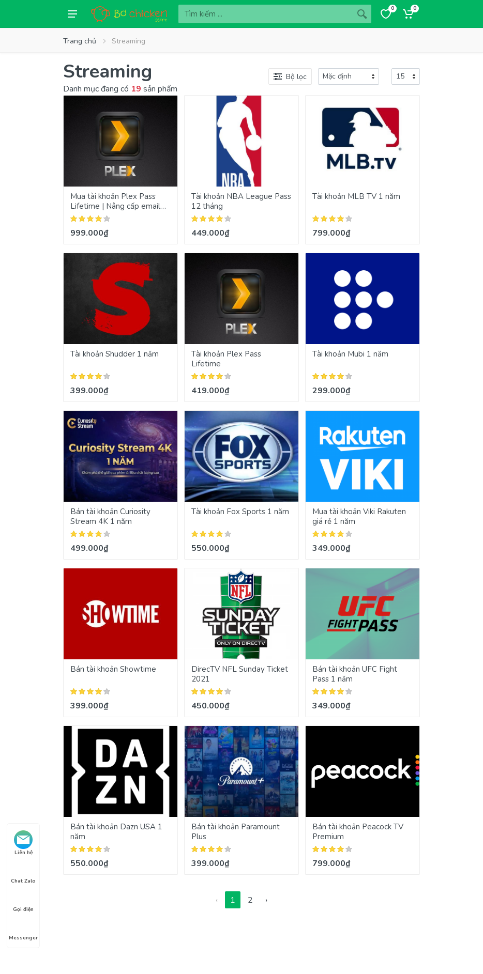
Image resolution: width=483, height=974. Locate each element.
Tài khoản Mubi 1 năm (350, 354)
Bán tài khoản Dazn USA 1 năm (116, 832)
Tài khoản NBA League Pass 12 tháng (241, 201)
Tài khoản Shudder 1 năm (114, 354)
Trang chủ (79, 41)
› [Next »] (266, 900)
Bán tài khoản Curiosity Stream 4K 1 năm (110, 516)
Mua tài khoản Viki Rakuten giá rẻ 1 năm (359, 516)
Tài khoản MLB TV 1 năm (356, 196)
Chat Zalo (23, 872)
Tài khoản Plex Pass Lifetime (226, 359)
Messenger (23, 928)
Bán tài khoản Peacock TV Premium (357, 832)
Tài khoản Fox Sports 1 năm (240, 511)
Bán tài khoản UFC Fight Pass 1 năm (354, 674)
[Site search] (265, 14)
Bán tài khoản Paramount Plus (235, 832)
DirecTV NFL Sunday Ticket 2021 (239, 674)
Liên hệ (23, 843)
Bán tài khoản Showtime (113, 669)
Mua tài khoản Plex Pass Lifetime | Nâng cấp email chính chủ (115, 206)
